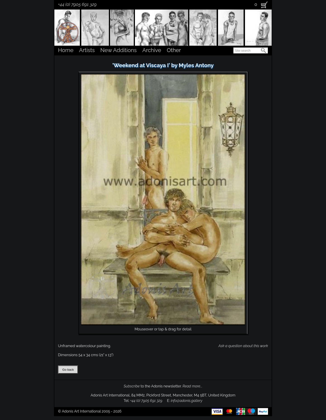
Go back (68, 369)
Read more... (192, 386)
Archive (151, 50)
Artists (87, 50)
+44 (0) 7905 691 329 (77, 4)
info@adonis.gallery (186, 401)
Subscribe (132, 386)
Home (65, 50)
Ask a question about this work (243, 346)
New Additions (118, 50)
